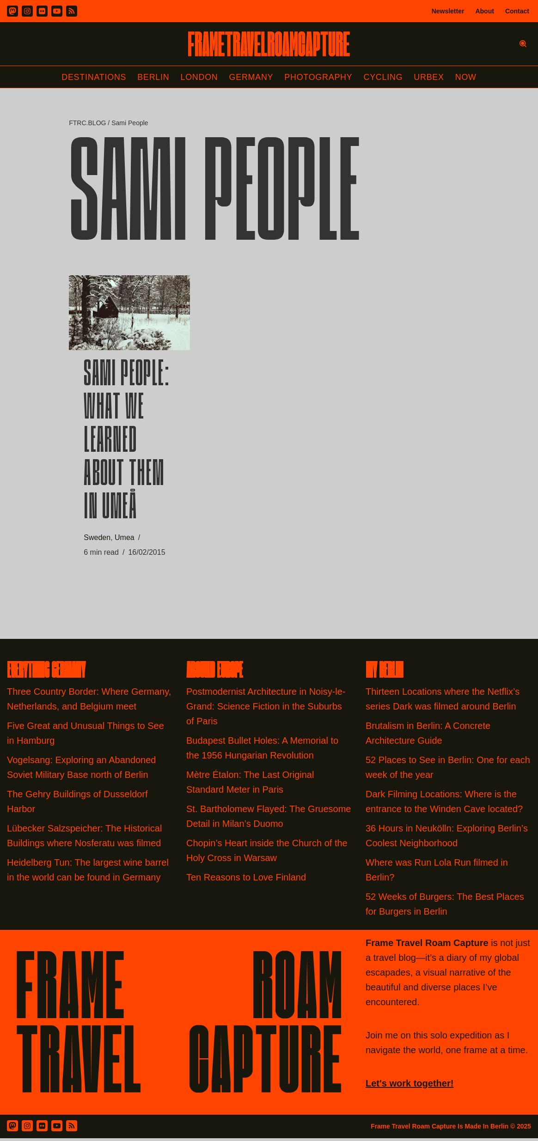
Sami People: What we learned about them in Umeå (127, 444)
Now (467, 77)
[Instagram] (27, 11)
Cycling (384, 77)
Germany (251, 77)
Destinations (92, 77)
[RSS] (71, 11)
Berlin (152, 77)
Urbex (430, 77)
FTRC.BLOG (87, 123)
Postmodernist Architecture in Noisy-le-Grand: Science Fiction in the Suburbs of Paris (266, 709)
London (199, 77)
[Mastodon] (12, 11)
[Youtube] (56, 11)
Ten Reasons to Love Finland (246, 880)
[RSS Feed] (71, 1128)
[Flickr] (42, 11)
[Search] (523, 43)
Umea (124, 539)
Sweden (97, 539)
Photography (319, 77)
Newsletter (448, 11)
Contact (517, 11)
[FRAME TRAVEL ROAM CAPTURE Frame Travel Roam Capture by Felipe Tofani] (269, 43)
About (484, 11)
